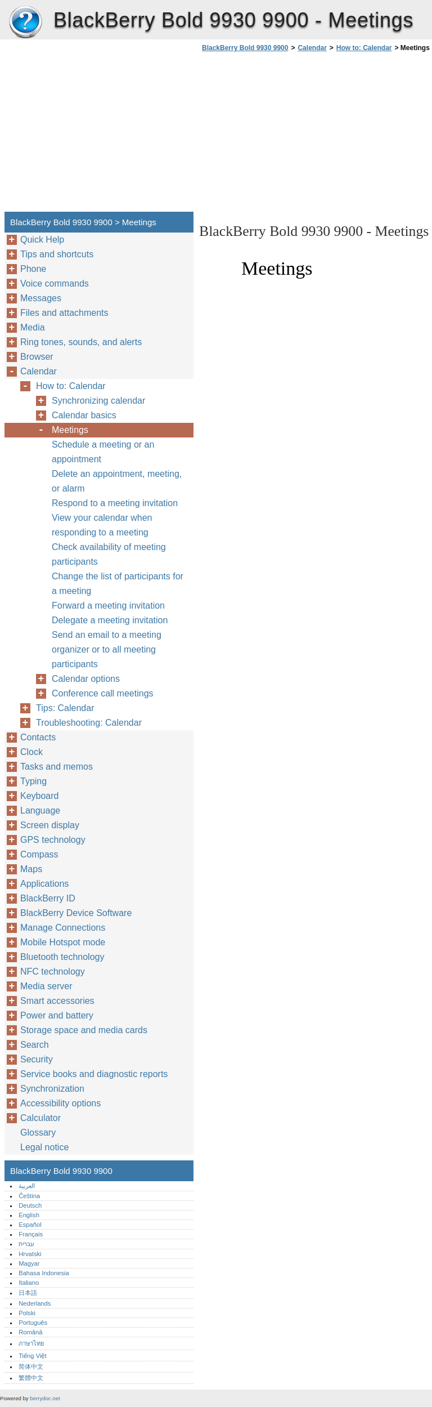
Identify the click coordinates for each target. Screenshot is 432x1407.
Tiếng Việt (32, 1355)
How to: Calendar (364, 48)
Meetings (70, 430)
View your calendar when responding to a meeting (102, 525)
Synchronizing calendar (98, 400)
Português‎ (33, 1322)
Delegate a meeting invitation (110, 620)
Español (30, 1224)
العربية (27, 1185)
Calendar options (86, 679)
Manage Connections (62, 927)
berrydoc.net (45, 1398)
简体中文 (31, 1366)
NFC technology (52, 971)
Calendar (312, 48)
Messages (40, 298)
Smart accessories (57, 1001)
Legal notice (44, 1147)
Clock (31, 752)
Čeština (29, 1195)
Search (34, 1044)
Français (31, 1234)
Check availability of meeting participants (109, 554)
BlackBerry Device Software (76, 913)
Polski (27, 1313)
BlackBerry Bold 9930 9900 (25, 22)
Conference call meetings (103, 693)
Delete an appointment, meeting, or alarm (117, 481)
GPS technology (53, 840)
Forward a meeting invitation (108, 605)
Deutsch (30, 1205)
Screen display (49, 825)
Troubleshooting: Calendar (89, 722)
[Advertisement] (293, 135)
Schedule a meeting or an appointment (103, 452)
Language (40, 810)
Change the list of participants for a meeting (117, 583)
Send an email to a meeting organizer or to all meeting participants (106, 649)
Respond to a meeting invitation (115, 503)
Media (32, 327)
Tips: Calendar (65, 708)
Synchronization (52, 1088)
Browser (36, 356)
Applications (44, 883)
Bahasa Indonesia (44, 1273)
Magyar (29, 1263)
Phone (33, 269)
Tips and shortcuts (56, 254)
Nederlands (35, 1303)
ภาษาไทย (31, 1343)
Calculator (40, 1118)
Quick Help (42, 239)
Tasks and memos (56, 766)
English (29, 1215)
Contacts (38, 737)
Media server (46, 986)
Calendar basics (84, 415)
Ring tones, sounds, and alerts (81, 342)
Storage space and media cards (83, 1030)
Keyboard (39, 796)
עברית (26, 1243)
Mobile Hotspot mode (62, 942)
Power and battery (56, 1015)
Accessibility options (60, 1103)
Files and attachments (64, 313)
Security (36, 1059)
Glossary (38, 1132)
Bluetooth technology (62, 957)
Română (30, 1332)
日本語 (28, 1292)
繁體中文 (31, 1377)
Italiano (29, 1282)
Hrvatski (30, 1253)
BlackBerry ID (47, 898)
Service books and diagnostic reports (94, 1074)
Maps (31, 869)
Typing (33, 781)
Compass (39, 854)
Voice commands (54, 283)
